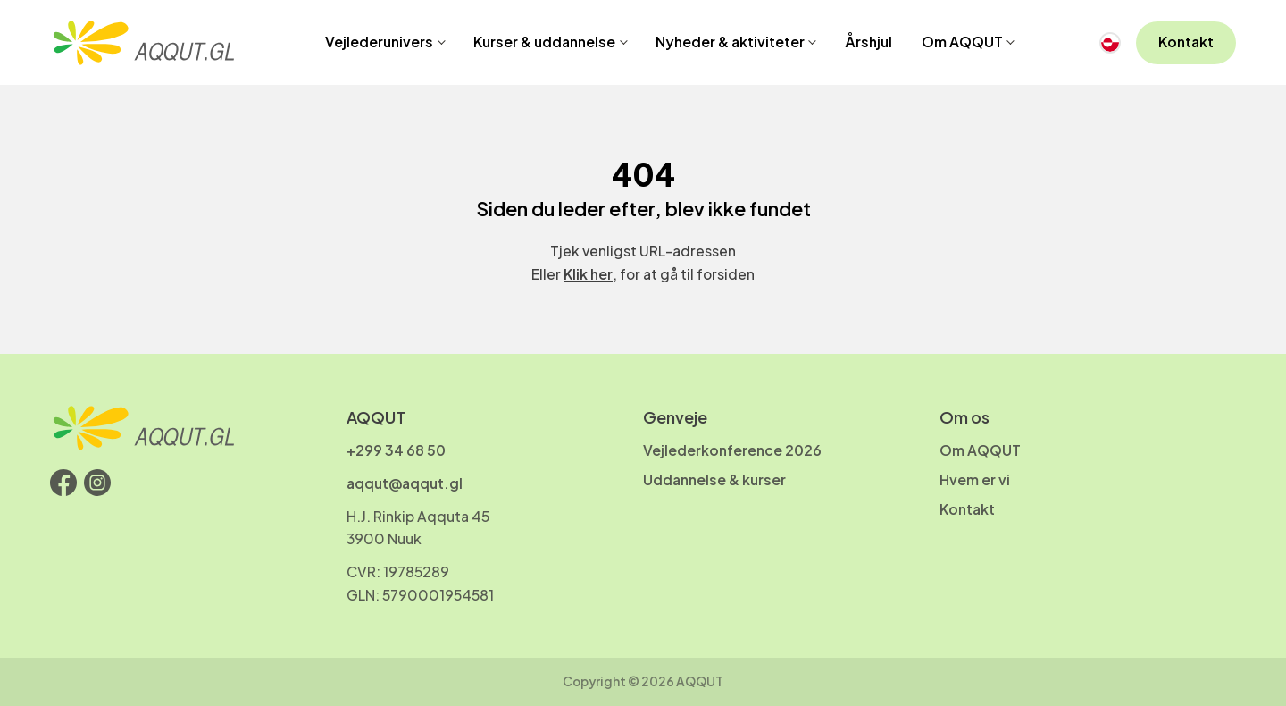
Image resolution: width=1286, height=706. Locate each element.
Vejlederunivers (379, 42)
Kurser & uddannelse (544, 42)
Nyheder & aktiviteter (730, 42)
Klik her (588, 274)
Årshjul (868, 42)
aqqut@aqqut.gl (405, 483)
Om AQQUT (962, 42)
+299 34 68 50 (396, 450)
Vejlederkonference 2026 (732, 450)
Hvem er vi (974, 480)
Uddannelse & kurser (714, 480)
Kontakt (1186, 42)
